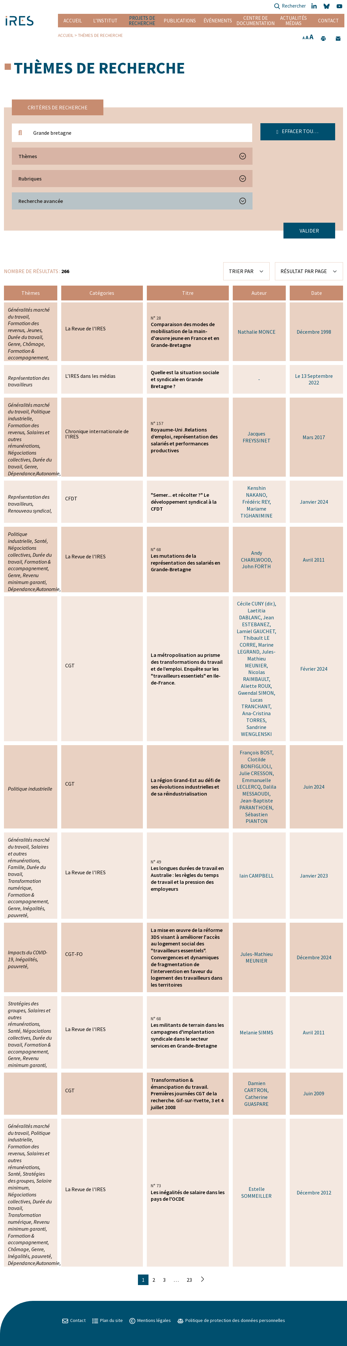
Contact (328, 20)
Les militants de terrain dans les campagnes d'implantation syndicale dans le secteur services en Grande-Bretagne (187, 1035)
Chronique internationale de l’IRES (97, 434)
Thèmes (27, 156)
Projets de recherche (142, 20)
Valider (309, 230)
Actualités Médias (293, 20)
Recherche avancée (40, 201)
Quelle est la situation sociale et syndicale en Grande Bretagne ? (185, 379)
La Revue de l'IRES (85, 328)
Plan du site (107, 1320)
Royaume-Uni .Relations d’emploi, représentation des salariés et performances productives (184, 439)
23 (189, 1279)
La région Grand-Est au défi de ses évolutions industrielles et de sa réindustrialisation (185, 787)
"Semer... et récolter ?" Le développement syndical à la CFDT (184, 501)
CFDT (71, 498)
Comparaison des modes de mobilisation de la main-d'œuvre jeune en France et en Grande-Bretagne (185, 334)
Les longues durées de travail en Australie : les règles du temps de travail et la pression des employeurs (187, 878)
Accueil (73, 20)
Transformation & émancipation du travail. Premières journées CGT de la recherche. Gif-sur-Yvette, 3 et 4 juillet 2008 (187, 1093)
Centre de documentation (256, 20)
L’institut (105, 20)
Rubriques (29, 178)
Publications (180, 20)
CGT (70, 665)
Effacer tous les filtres (306, 131)
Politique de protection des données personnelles (231, 1320)
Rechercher (290, 6)
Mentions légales (150, 1320)
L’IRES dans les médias (90, 376)
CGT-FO (74, 954)
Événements (217, 20)
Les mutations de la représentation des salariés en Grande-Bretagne (185, 562)
